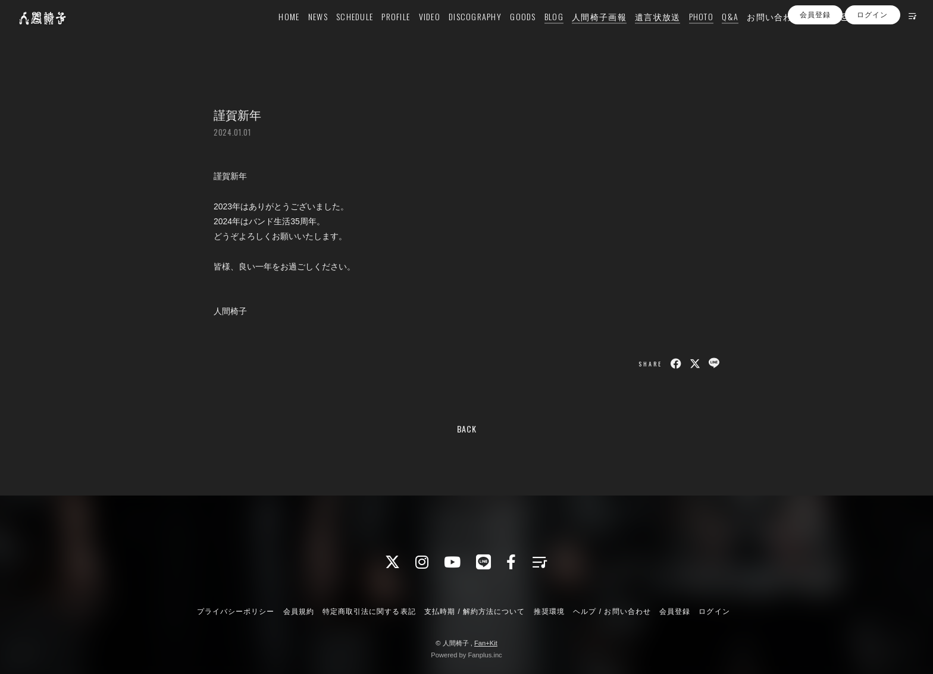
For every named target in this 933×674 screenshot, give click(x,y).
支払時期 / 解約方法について (474, 611)
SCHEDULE (336, 33)
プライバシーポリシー (235, 611)
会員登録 (815, 55)
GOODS (505, 33)
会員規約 (298, 611)
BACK (467, 428)
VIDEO (411, 33)
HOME (271, 33)
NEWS (299, 33)
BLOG (535, 33)
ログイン (872, 55)
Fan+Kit (485, 643)
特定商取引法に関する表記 (369, 611)
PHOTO (683, 33)
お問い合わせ (756, 33)
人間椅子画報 (580, 33)
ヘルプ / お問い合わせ (611, 611)
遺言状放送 (639, 33)
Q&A (712, 33)
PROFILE (378, 33)
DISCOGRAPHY (456, 33)
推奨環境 (549, 611)
